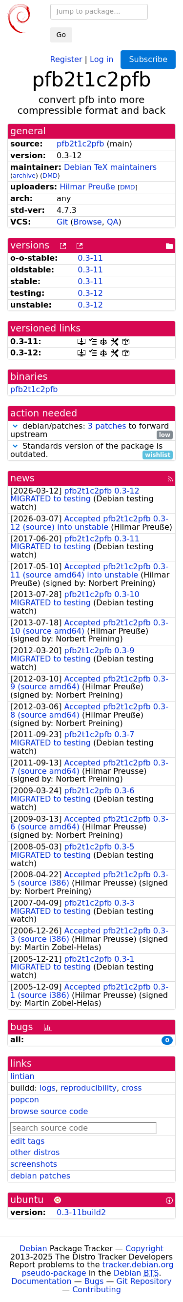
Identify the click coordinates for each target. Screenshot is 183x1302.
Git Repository (144, 1281)
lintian (22, 1076)
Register (66, 58)
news (22, 478)
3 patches (107, 426)
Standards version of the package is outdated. (91, 450)
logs (48, 1088)
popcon (24, 1099)
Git (62, 222)
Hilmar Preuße (87, 186)
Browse (87, 222)
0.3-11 (90, 258)
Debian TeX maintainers (110, 167)
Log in (101, 58)
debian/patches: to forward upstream (91, 430)
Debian (33, 1248)
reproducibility (89, 1088)
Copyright (144, 1248)
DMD (50, 175)
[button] (15, 426)
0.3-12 (90, 293)
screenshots (33, 1164)
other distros (35, 1152)
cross (132, 1088)
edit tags (27, 1141)
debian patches (40, 1175)
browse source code (49, 1111)
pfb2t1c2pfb (80, 143)
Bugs (94, 1281)
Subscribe (148, 59)
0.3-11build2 (81, 1212)
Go (61, 35)
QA (113, 222)
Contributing (96, 1289)
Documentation (41, 1281)
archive (24, 175)
